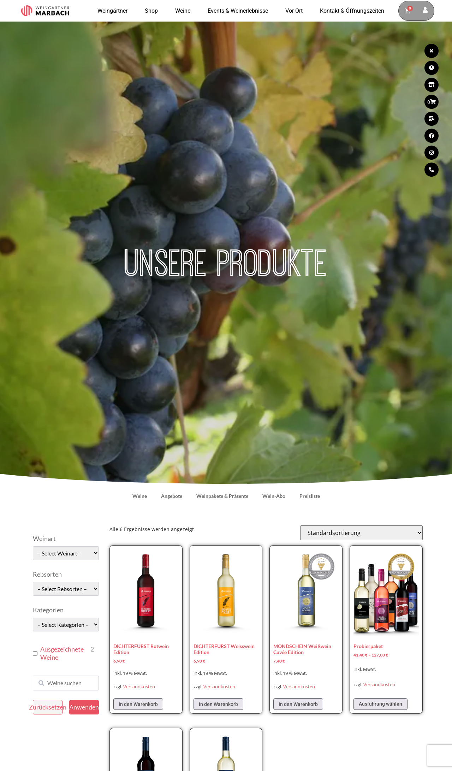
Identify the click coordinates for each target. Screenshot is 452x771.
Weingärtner (114, 10)
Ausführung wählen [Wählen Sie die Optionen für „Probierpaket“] (380, 704)
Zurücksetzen (48, 707)
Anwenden (84, 707)
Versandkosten (139, 687)
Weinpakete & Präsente (222, 496)
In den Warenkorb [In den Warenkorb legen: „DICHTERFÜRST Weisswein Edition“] (218, 704)
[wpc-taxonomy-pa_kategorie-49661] (66, 624)
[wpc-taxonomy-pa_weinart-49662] (66, 553)
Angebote (171, 496)
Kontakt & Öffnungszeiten (352, 10)
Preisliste (309, 496)
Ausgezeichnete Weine (62, 653)
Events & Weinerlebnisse (240, 10)
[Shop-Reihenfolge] (361, 532)
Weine (184, 10)
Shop (153, 10)
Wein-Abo (273, 496)
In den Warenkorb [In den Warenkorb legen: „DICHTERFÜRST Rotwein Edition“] (138, 704)
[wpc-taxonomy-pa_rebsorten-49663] (66, 589)
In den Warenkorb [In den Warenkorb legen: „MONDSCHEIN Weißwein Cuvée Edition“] (298, 704)
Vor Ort (295, 10)
